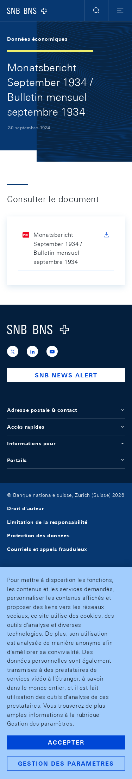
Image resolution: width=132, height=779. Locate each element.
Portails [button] (66, 460)
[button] (96, 10)
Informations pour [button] (66, 443)
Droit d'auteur (25, 508)
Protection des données (38, 535)
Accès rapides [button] (66, 427)
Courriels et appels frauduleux (47, 549)
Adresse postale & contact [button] (66, 410)
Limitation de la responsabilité (47, 522)
